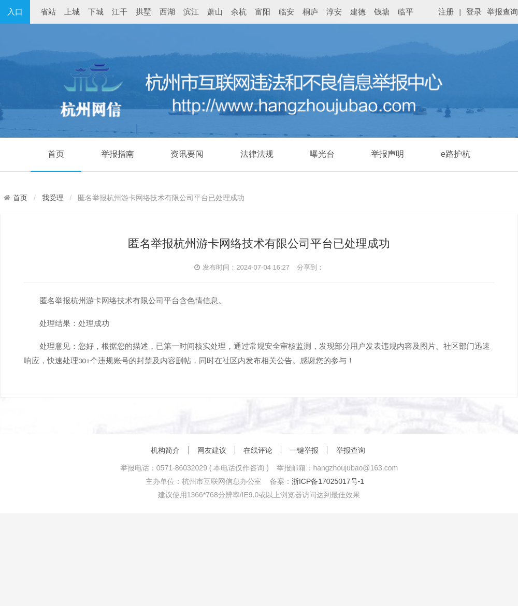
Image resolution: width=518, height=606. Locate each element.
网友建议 (211, 450)
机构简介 (165, 450)
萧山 (215, 11)
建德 (358, 11)
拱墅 (143, 11)
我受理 (53, 198)
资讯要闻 (187, 154)
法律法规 (257, 154)
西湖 (167, 11)
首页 (56, 154)
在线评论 (257, 450)
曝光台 (322, 154)
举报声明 (387, 154)
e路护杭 (455, 154)
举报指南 (117, 154)
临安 (286, 11)
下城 (96, 11)
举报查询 (502, 11)
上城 (72, 11)
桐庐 (310, 11)
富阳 (262, 11)
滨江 (191, 11)
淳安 (334, 11)
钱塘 (382, 11)
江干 (119, 11)
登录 (474, 11)
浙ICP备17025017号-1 (328, 481)
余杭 (239, 11)
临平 (405, 11)
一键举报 (304, 450)
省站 (48, 11)
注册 (446, 11)
